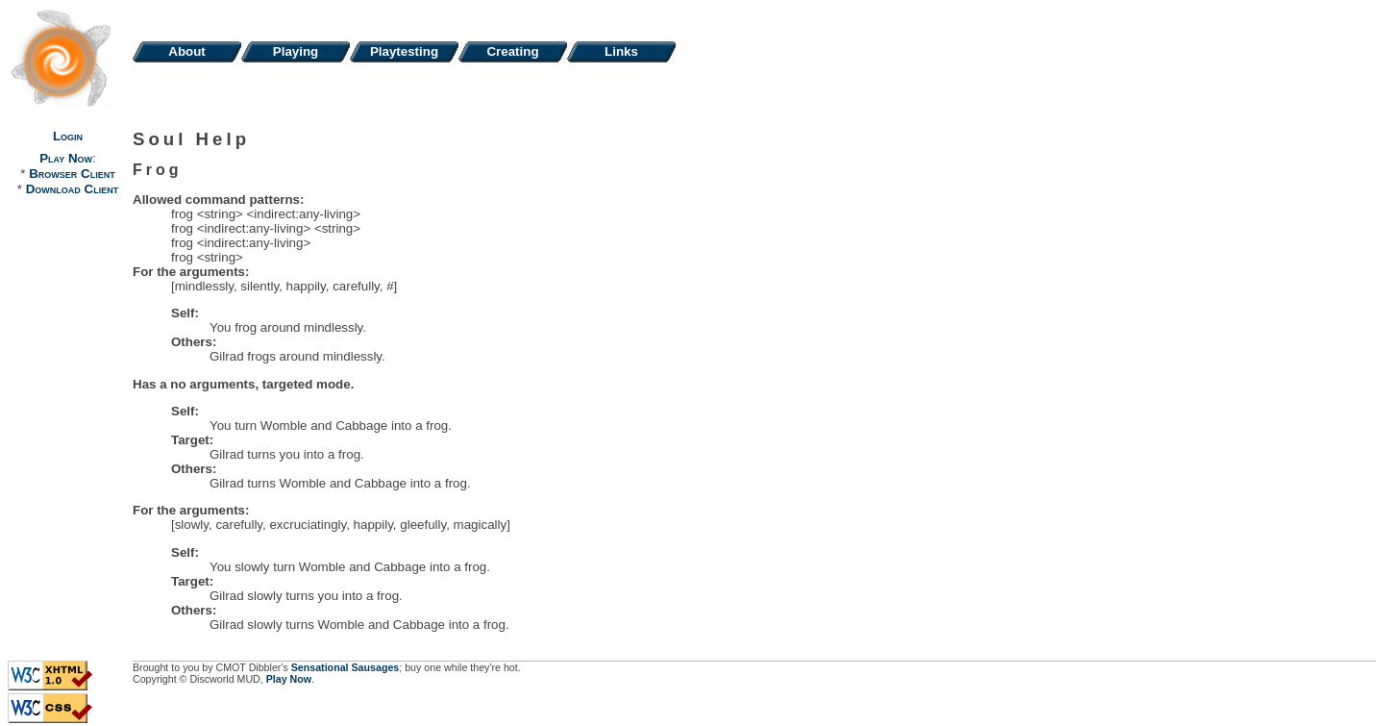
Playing (295, 51)
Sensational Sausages (345, 667)
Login (68, 136)
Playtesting (404, 51)
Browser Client (71, 173)
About (187, 51)
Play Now (65, 158)
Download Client (72, 189)
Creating (512, 51)
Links (621, 51)
